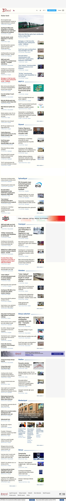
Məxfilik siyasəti (21, 495)
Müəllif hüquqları (46, 493)
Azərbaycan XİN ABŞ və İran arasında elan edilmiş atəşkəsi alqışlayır (21, 499)
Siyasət (21, 124)
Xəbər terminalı (51, 10)
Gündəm (21, 270)
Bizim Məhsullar (37, 493)
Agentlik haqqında (13, 493)
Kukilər (28, 495)
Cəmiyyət (21, 224)
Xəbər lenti (5, 16)
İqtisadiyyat (22, 178)
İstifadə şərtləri (12, 495)
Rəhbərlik (30, 493)
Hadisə (21, 359)
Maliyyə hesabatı (22, 493)
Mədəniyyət (22, 400)
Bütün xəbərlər (40, 121)
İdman (20, 450)
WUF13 (21, 81)
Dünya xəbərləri (24, 314)
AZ (43, 10)
